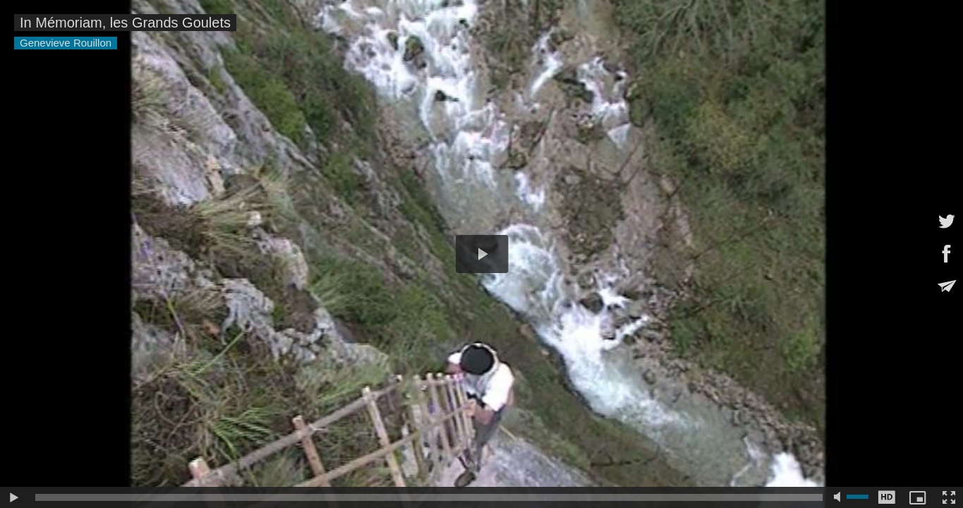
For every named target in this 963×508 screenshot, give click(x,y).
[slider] (429, 497)
